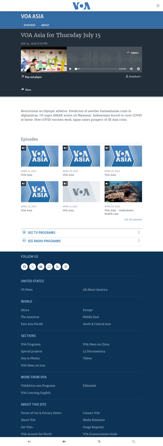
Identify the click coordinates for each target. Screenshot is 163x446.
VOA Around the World (36, 434)
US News (27, 289)
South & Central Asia (97, 324)
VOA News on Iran (33, 365)
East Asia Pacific (32, 324)
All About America (95, 289)
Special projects (31, 351)
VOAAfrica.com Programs (38, 385)
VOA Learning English (36, 392)
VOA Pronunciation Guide (100, 434)
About (45, 25)
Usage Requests (93, 427)
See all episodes (133, 219)
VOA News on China (96, 344)
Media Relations (94, 420)
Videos (87, 358)
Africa (25, 310)
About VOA (28, 420)
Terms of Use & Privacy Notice (41, 413)
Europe (88, 310)
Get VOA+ (27, 427)
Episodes (29, 25)
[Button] (26, 90)
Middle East (91, 317)
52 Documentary (94, 351)
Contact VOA (91, 413)
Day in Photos (30, 358)
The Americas (30, 317)
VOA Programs (31, 344)
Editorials (89, 385)
